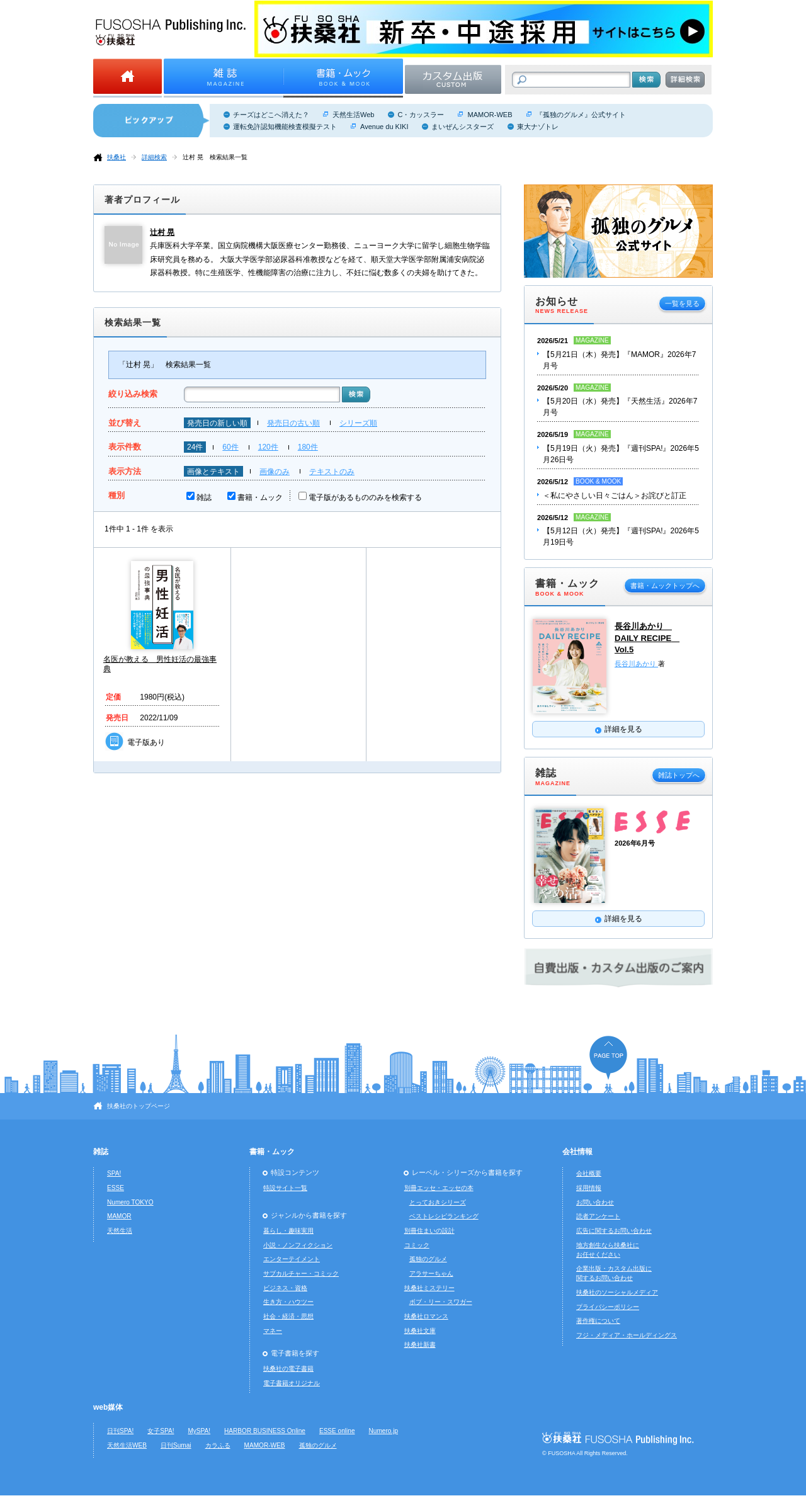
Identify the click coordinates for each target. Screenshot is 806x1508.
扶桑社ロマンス (426, 1316)
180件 (308, 447)
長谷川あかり (636, 663)
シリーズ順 (358, 423)
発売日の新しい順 (217, 423)
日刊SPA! (120, 1430)
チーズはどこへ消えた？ (271, 114)
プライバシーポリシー (607, 1306)
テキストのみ (332, 471)
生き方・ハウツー (288, 1301)
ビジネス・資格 (285, 1287)
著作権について (598, 1320)
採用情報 (588, 1187)
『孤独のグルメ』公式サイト (581, 114)
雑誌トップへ (679, 775)
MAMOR (119, 1216)
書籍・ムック (260, 497)
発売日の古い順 (293, 423)
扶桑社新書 (420, 1344)
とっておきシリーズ (437, 1202)
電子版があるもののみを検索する (365, 497)
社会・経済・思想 (288, 1316)
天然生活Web (353, 114)
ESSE (115, 1187)
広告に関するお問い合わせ (614, 1230)
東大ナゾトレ (538, 126)
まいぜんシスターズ (462, 126)
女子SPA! (160, 1430)
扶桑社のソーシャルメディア (617, 1292)
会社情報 (577, 1151)
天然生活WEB (127, 1445)
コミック (416, 1245)
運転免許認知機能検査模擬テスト (285, 126)
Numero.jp (384, 1430)
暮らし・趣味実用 (288, 1230)
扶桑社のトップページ (138, 1106)
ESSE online (337, 1430)
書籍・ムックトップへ (665, 585)
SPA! (114, 1173)
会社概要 (588, 1173)
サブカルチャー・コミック (301, 1273)
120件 (268, 447)
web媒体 (108, 1407)
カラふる (217, 1445)
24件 (195, 447)
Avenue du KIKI (384, 126)
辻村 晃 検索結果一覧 (215, 157)
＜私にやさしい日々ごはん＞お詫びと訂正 (614, 495)
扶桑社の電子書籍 (288, 1368)
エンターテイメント (291, 1259)
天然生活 (119, 1230)
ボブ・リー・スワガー (440, 1301)
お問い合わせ (595, 1202)
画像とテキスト (213, 471)
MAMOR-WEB (489, 114)
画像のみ (274, 471)
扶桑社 (116, 157)
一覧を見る (682, 303)
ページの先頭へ (608, 1057)
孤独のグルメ (428, 1259)
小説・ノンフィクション (297, 1245)
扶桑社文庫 (420, 1330)
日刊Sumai (176, 1445)
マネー (272, 1330)
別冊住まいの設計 (429, 1230)
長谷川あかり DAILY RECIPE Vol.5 (647, 637)
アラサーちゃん (431, 1273)
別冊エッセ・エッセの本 (439, 1187)
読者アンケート (598, 1216)
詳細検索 (154, 157)
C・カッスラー (420, 114)
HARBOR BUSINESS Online (264, 1430)
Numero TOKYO (130, 1202)
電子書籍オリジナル (291, 1383)
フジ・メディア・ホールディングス (626, 1335)
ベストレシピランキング (444, 1216)
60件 (230, 447)
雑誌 (204, 497)
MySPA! (199, 1430)
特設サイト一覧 (285, 1187)
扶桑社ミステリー (429, 1287)
